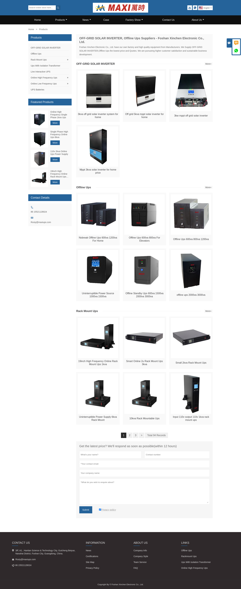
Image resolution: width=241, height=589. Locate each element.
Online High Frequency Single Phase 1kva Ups (58, 115)
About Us (198, 20)
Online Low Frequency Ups (44, 83)
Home (37, 20)
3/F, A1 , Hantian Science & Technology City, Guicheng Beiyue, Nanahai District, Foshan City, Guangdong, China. (45, 552)
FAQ (136, 568)
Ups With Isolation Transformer (45, 65)
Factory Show (134, 20)
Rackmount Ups (189, 556)
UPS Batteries (37, 89)
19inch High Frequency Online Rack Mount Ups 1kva (58, 174)
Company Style (141, 556)
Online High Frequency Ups (44, 77)
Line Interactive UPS (40, 71)
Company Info (140, 550)
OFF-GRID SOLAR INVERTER (45, 47)
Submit (85, 510)
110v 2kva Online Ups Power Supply (59, 152)
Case (106, 20)
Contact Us (168, 20)
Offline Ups (36, 53)
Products (61, 20)
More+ (208, 64)
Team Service (140, 562)
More (55, 123)
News (87, 20)
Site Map (90, 562)
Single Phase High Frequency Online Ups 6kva (59, 134)
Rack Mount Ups (39, 59)
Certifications (92, 556)
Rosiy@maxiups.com (41, 222)
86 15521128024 (39, 212)
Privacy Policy (92, 568)
